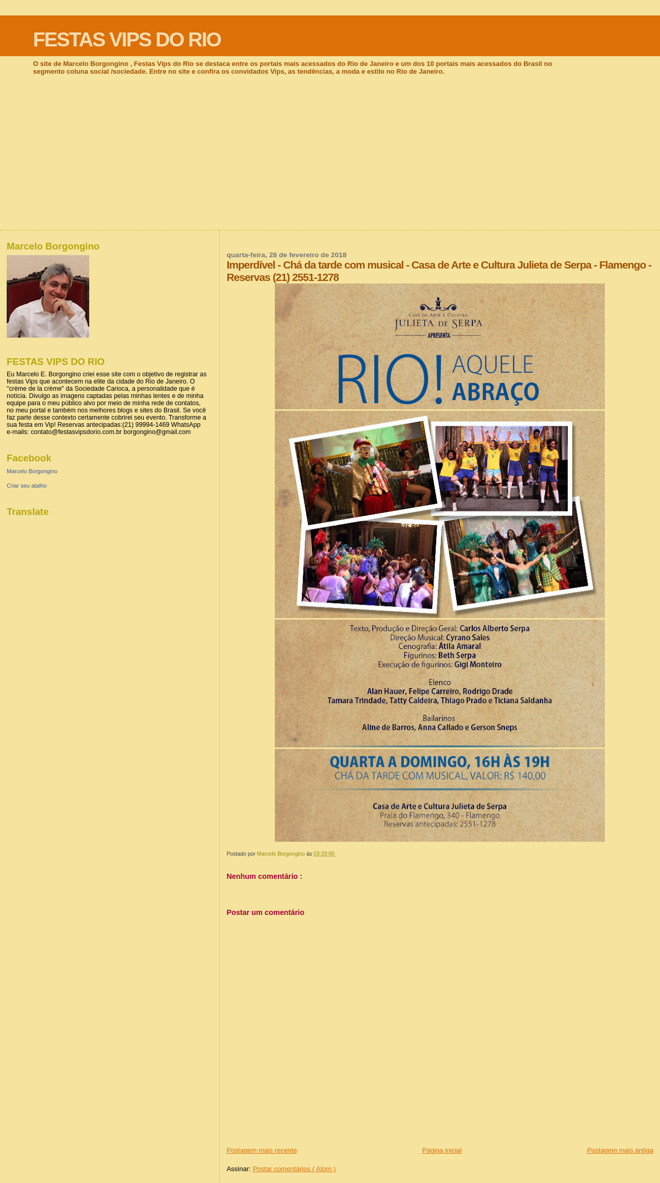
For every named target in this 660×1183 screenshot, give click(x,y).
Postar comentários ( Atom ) (294, 1169)
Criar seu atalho (27, 485)
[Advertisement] (330, 152)
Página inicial (442, 1150)
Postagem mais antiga (620, 1150)
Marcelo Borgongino (32, 471)
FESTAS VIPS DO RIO (127, 39)
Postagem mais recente (261, 1150)
